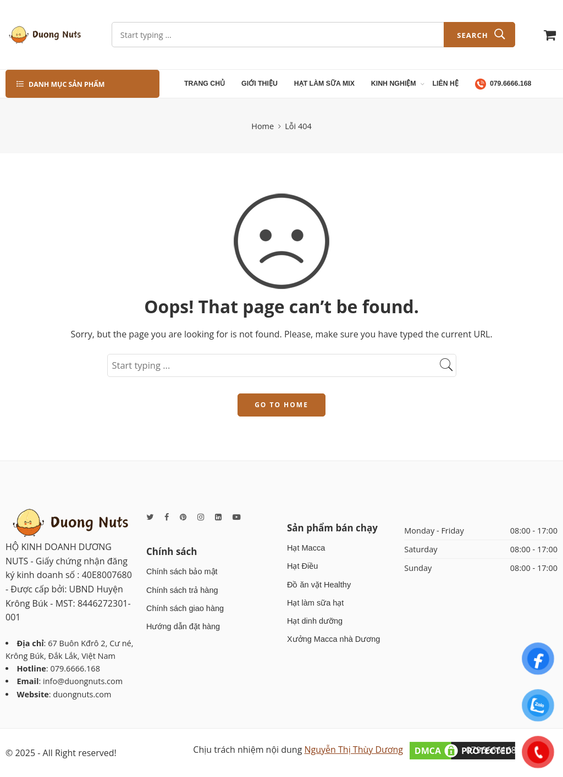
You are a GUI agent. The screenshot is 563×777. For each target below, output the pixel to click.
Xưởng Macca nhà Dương (333, 639)
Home (262, 126)
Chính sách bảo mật (182, 571)
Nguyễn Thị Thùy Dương (354, 749)
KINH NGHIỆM (393, 83)
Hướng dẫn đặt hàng (183, 626)
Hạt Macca (306, 547)
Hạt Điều (302, 566)
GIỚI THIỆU (259, 83)
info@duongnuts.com (83, 681)
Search (472, 35)
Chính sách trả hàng (182, 590)
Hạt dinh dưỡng (315, 621)
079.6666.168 (503, 84)
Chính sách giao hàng (185, 608)
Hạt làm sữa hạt (315, 602)
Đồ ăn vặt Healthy (319, 584)
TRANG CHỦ (204, 83)
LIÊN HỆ (446, 83)
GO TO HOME (281, 404)
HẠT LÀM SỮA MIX (324, 83)
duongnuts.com (82, 694)
